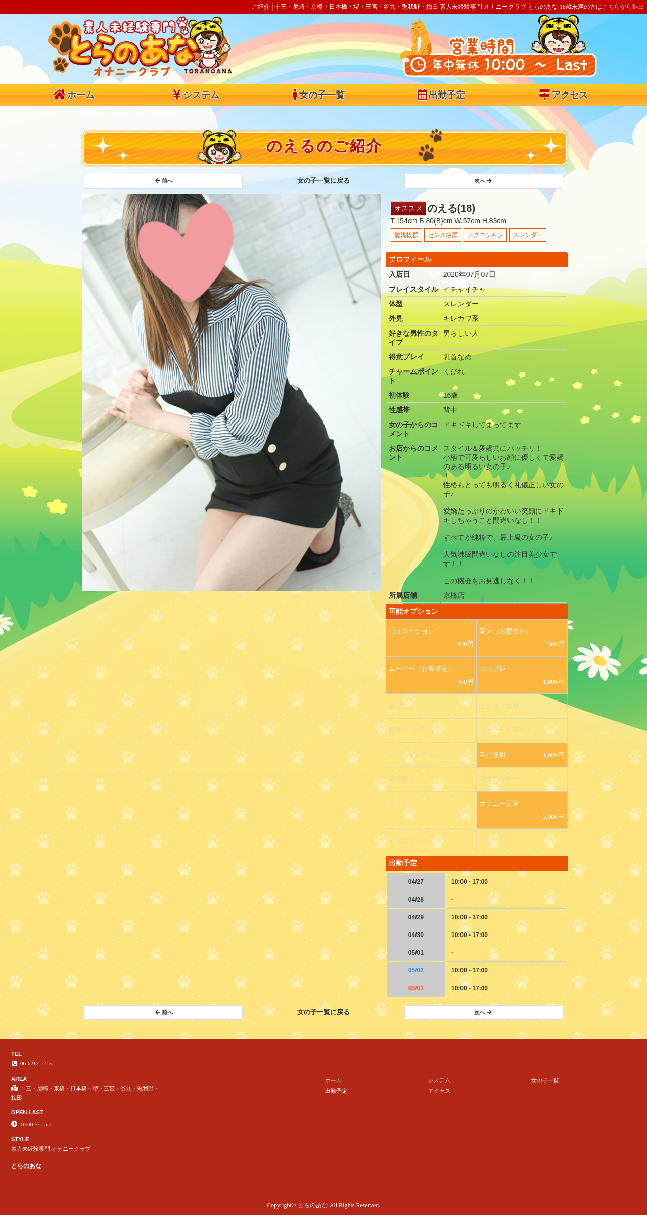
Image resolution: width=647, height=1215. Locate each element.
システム (196, 94)
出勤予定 (441, 94)
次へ (483, 181)
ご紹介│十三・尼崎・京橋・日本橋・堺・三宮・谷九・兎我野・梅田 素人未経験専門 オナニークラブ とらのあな (405, 6)
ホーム (74, 94)
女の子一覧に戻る (323, 180)
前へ (164, 181)
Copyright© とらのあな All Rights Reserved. (323, 1205)
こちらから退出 (623, 6)
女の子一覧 (318, 94)
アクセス (563, 94)
